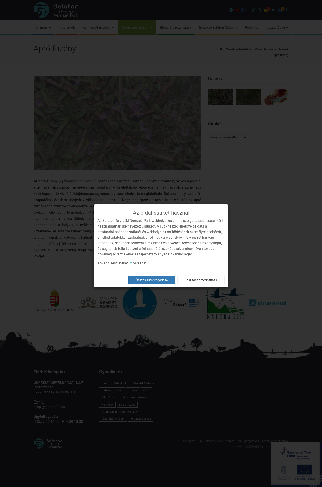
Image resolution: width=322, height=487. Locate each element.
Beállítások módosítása (201, 280)
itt (130, 263)
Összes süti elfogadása (152, 280)
